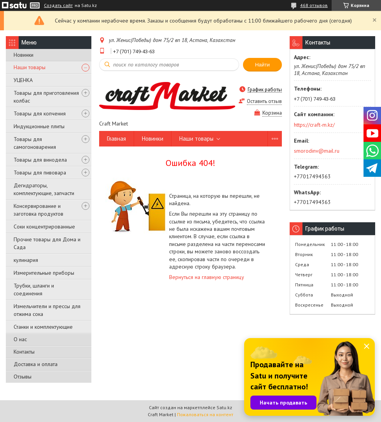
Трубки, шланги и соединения (34, 289)
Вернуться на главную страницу (206, 277)
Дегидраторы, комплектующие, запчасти (44, 189)
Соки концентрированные (44, 226)
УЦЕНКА (23, 80)
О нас (20, 339)
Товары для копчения (40, 113)
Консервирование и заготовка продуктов (38, 209)
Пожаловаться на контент (205, 414)
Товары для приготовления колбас (46, 96)
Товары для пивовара (40, 172)
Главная (116, 138)
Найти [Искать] (262, 65)
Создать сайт (58, 5)
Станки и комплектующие (43, 326)
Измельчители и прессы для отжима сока (47, 310)
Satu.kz (224, 407)
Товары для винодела (40, 159)
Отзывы (22, 376)
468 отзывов (314, 5)
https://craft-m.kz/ (314, 124)
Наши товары (29, 67)
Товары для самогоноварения (35, 143)
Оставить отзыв (264, 101)
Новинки (23, 54)
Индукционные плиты (39, 126)
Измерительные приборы (44, 272)
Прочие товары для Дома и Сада (47, 243)
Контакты (24, 351)
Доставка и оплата (36, 364)
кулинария (26, 259)
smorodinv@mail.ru (316, 150)
